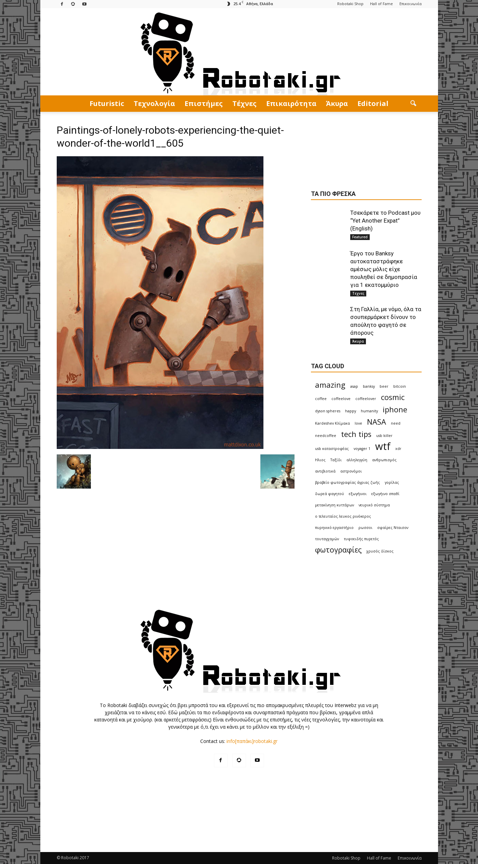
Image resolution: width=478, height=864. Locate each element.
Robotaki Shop (350, 3)
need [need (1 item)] (395, 423)
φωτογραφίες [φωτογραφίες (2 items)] (338, 549)
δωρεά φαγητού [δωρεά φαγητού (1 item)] (329, 493)
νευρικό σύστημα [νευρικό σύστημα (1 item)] (374, 505)
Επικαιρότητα (291, 103)
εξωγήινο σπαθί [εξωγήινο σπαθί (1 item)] (385, 493)
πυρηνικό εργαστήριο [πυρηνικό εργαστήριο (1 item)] (334, 527)
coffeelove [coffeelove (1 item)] (341, 398)
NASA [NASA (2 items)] (376, 421)
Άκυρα (337, 103)
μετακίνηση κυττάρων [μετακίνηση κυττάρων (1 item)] (334, 505)
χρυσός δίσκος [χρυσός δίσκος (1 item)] (380, 551)
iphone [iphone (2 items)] (395, 409)
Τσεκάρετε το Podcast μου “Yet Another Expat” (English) (385, 220)
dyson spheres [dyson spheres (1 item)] (327, 411)
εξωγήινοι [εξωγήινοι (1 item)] (358, 493)
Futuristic (107, 103)
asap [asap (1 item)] (354, 386)
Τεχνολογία (154, 103)
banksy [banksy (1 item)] (369, 386)
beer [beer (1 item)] (384, 386)
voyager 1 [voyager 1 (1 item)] (362, 448)
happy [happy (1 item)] (350, 411)
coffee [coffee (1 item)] (321, 398)
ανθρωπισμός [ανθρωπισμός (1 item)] (384, 459)
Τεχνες (358, 293)
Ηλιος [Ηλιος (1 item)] (320, 459)
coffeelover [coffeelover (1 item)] (365, 398)
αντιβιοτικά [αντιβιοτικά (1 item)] (325, 471)
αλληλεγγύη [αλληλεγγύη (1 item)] (356, 459)
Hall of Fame (381, 3)
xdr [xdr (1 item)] (398, 448)
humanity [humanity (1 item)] (369, 411)
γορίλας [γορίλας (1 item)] (392, 482)
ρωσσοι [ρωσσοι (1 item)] (365, 527)
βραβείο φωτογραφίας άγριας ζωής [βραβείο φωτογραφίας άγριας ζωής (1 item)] (347, 482)
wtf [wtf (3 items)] (383, 446)
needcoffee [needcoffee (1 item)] (325, 435)
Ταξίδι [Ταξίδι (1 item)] (336, 459)
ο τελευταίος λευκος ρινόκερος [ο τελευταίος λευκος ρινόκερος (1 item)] (343, 516)
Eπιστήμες (204, 103)
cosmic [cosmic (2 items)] (393, 397)
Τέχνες (244, 103)
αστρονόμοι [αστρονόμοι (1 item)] (351, 471)
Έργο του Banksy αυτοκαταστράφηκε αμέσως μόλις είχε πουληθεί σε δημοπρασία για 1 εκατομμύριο (383, 269)
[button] (413, 103)
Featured (360, 237)
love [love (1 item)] (358, 423)
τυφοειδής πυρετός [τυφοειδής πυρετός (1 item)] (361, 538)
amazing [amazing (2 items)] (330, 384)
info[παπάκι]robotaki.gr (252, 741)
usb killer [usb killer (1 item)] (384, 435)
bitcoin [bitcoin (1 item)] (399, 386)
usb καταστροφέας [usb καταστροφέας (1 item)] (332, 448)
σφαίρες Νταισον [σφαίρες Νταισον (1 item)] (392, 527)
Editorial (372, 103)
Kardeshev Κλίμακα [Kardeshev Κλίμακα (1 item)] (332, 423)
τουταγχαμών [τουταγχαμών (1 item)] (327, 538)
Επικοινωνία (410, 3)
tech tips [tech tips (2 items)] (356, 434)
